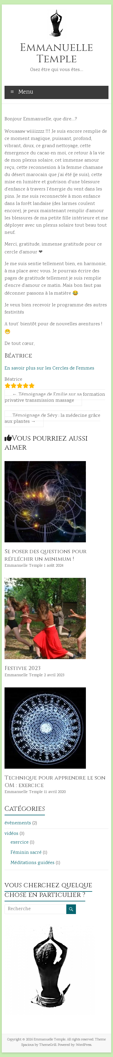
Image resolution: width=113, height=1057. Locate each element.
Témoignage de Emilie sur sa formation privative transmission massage (55, 397)
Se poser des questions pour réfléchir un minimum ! (45, 555)
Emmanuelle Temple (56, 53)
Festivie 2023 (22, 668)
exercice (20, 842)
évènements (18, 823)
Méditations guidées (33, 863)
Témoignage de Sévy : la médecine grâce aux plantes (52, 418)
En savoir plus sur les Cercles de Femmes (49, 368)
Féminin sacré (26, 852)
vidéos (11, 833)
